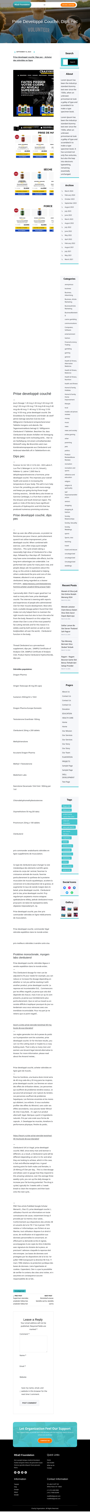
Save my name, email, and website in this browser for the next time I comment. (34, 1391)
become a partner (68, 5)
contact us (45, 1441)
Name (23, 1355)
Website (23, 1377)
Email (23, 1366)
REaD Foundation (22, 5)
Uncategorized (19, 1291)
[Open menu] (44, 5)
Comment (24, 1334)
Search (72, 62)
